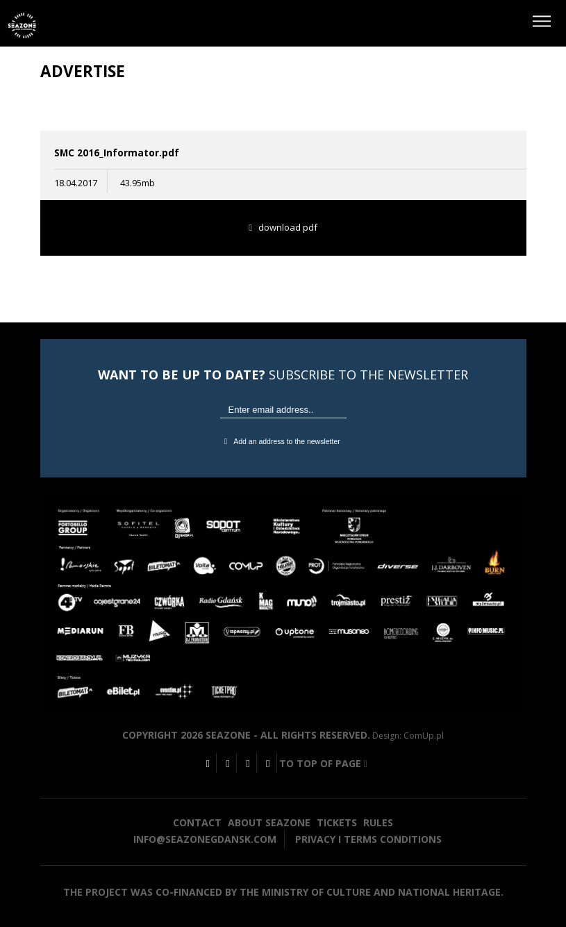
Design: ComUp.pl (408, 735)
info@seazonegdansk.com (204, 839)
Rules (378, 822)
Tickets (337, 822)
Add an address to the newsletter (282, 441)
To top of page (323, 763)
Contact (197, 822)
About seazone (269, 822)
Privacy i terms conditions (368, 839)
